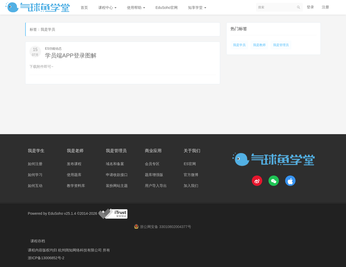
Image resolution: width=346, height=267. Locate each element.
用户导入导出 (156, 186)
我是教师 (259, 45)
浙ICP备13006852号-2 (46, 258)
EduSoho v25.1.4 (62, 213)
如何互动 (35, 186)
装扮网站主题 (117, 186)
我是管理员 (281, 45)
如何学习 (35, 175)
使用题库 (74, 175)
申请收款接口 (117, 175)
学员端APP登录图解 (71, 55)
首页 (84, 7)
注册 (325, 7)
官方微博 (191, 175)
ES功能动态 (53, 48)
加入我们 (191, 186)
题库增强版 (154, 175)
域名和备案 (115, 164)
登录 (310, 7)
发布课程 (74, 164)
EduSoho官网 (167, 7)
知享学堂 (197, 7)
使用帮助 (136, 7)
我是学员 (239, 45)
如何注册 (35, 164)
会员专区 (152, 164)
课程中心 (107, 7)
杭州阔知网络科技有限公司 (80, 250)
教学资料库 (76, 186)
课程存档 (37, 241)
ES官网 (190, 164)
